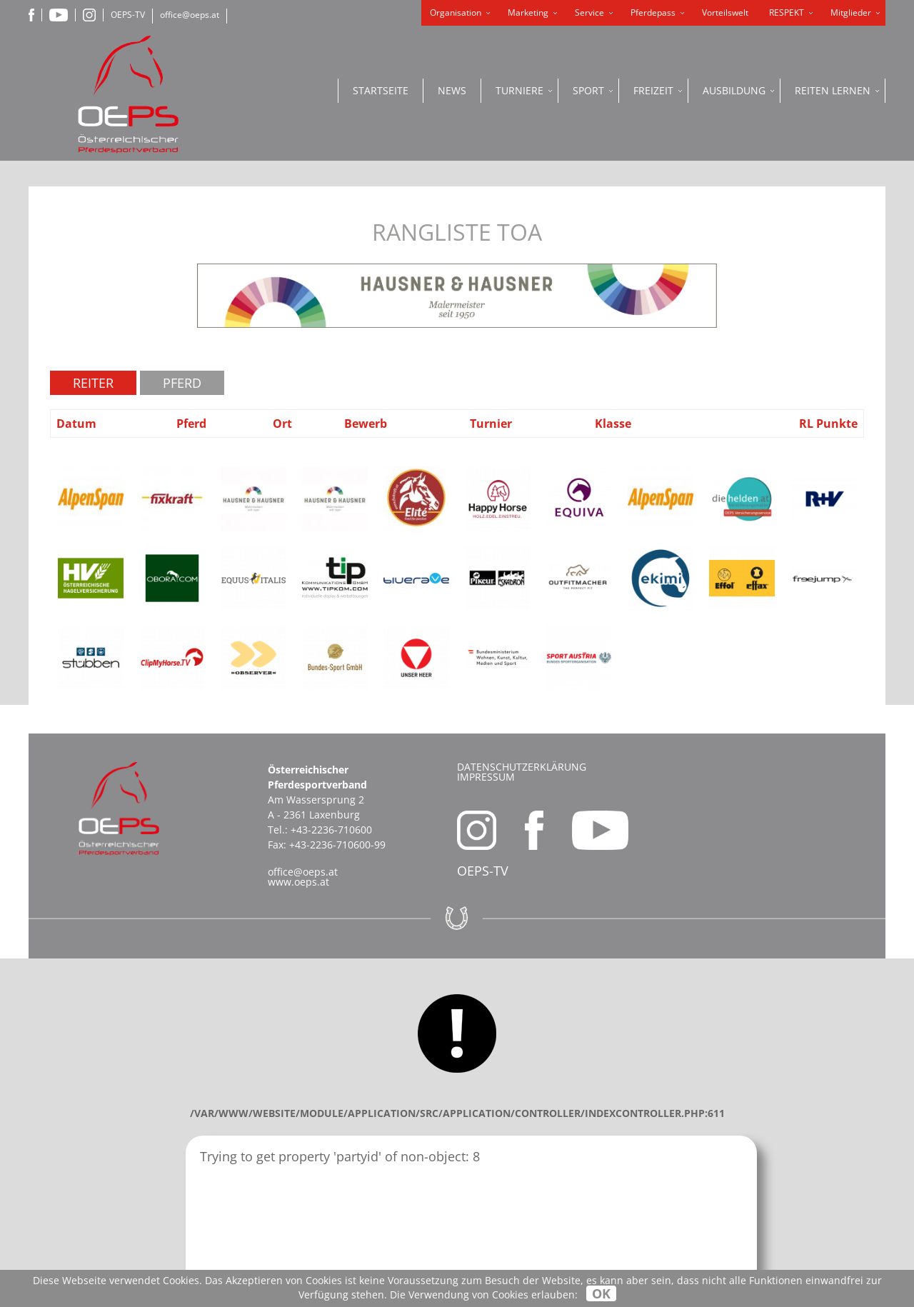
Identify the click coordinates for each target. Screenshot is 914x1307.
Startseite (380, 90)
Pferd (182, 382)
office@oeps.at (189, 15)
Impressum (486, 776)
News (452, 90)
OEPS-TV (128, 15)
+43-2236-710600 (331, 829)
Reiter (93, 382)
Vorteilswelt (725, 12)
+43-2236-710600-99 (337, 844)
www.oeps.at (298, 881)
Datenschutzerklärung (521, 766)
